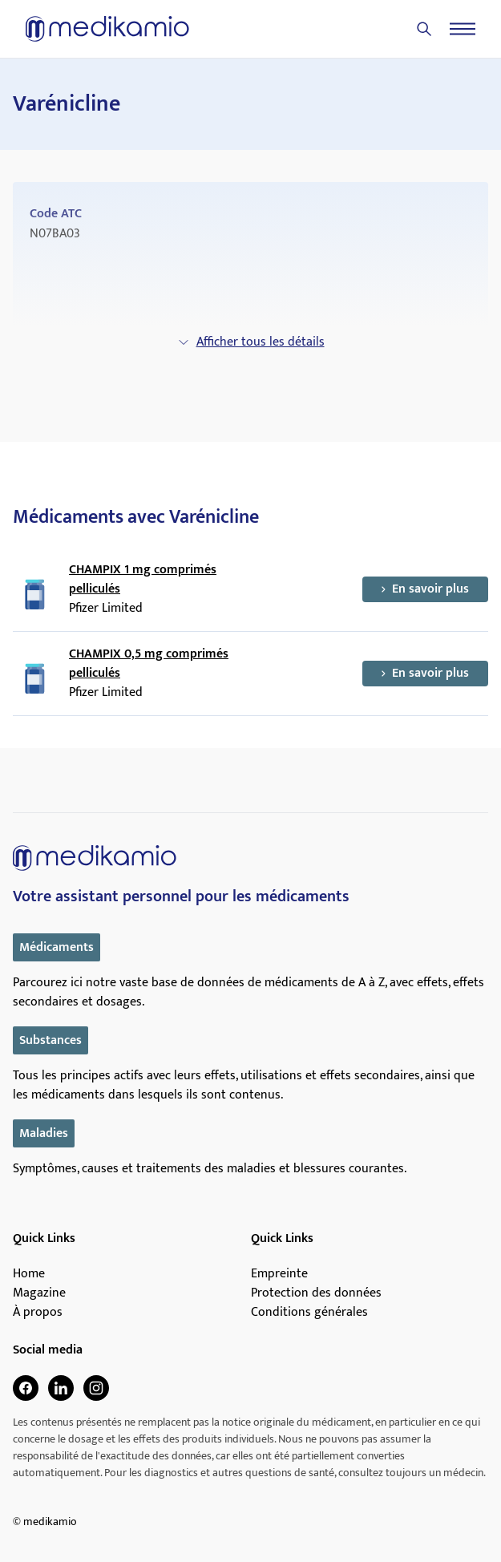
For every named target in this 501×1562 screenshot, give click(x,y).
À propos (38, 1312)
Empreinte (279, 1274)
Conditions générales (309, 1312)
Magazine (39, 1293)
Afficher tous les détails (251, 342)
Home (29, 1274)
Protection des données (316, 1293)
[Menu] (462, 29)
